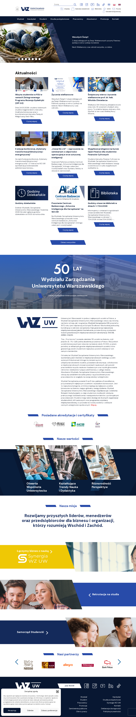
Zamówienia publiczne (78, 708)
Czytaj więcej (31, 121)
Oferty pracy (81, 711)
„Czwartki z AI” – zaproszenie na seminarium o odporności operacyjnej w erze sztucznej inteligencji (67, 153)
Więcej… (94, 405)
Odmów (30, 710)
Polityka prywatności (112, 711)
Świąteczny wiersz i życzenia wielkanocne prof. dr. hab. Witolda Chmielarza (102, 97)
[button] (57, 691)
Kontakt (117, 706)
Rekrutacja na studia (103, 594)
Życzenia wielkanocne (62, 94)
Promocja (83, 706)
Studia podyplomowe (112, 700)
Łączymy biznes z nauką (33, 551)
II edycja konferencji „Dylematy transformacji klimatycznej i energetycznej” (30, 152)
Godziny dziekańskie (25, 203)
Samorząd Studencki (33, 632)
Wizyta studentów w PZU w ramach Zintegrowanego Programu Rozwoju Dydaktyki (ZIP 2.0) (29, 99)
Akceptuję (12, 710)
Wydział (83, 697)
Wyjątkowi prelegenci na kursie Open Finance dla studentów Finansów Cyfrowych (103, 152)
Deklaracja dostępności (111, 708)
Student (83, 700)
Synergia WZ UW (114, 703)
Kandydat (117, 697)
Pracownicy (82, 703)
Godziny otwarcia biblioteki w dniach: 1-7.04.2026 (102, 204)
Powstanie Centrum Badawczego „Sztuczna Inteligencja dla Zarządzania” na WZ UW (67, 207)
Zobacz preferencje (49, 710)
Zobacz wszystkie (68, 242)
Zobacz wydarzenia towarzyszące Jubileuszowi (68, 295)
